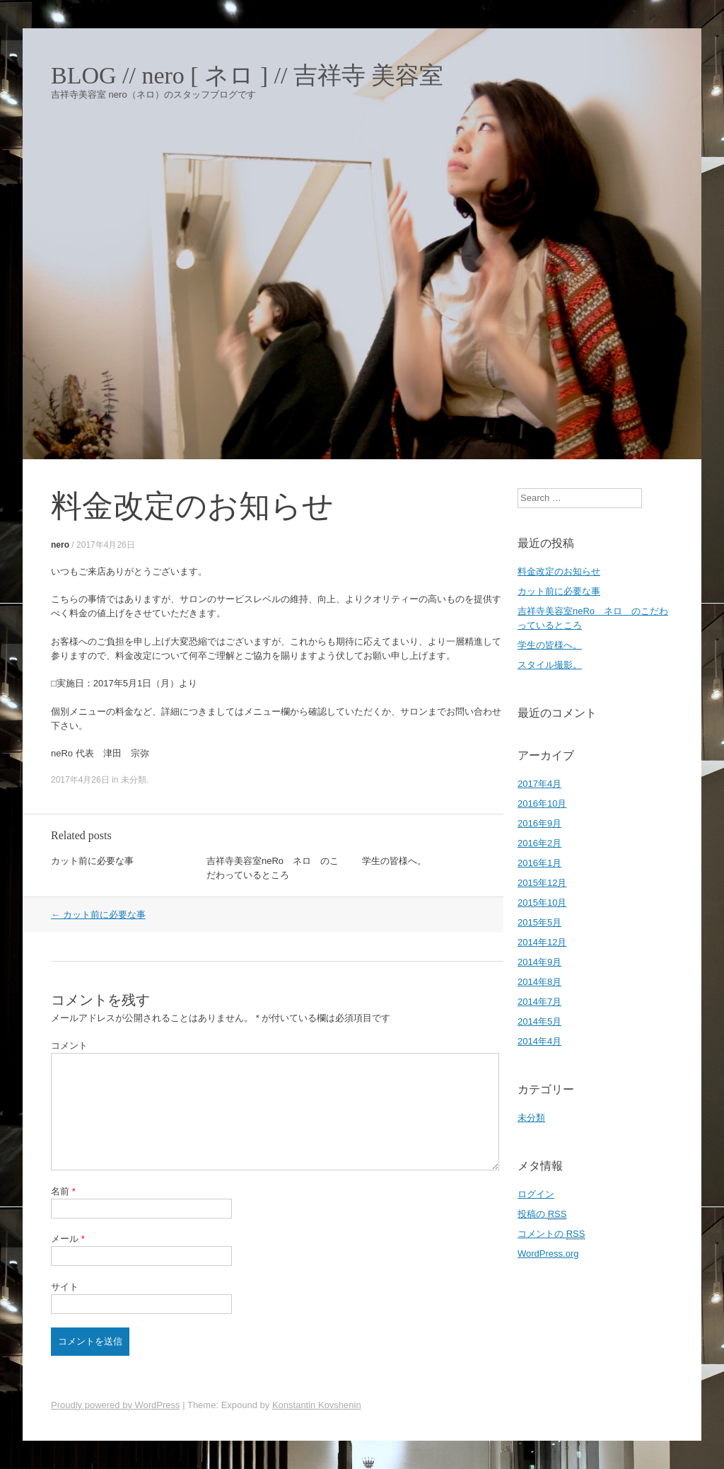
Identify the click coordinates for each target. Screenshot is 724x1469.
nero (60, 545)
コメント (69, 1045)
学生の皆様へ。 (394, 861)
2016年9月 (539, 823)
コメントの (551, 1234)
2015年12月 (542, 882)
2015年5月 (539, 922)
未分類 (133, 780)
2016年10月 (542, 803)
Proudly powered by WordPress (115, 1405)
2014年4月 (539, 1041)
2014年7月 (539, 1001)
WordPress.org (548, 1253)
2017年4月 (539, 783)
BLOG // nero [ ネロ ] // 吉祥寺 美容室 (247, 76)
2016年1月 (539, 863)
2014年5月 (539, 1021)
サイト (64, 1286)
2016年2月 (539, 843)
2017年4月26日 (105, 545)
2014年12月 (542, 942)
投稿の (542, 1214)
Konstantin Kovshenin (316, 1405)
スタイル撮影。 (550, 664)
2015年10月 (542, 902)
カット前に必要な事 (92, 861)
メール (68, 1238)
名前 (63, 1191)
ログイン (536, 1194)
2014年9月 (539, 962)
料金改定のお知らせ (559, 571)
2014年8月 (539, 982)
